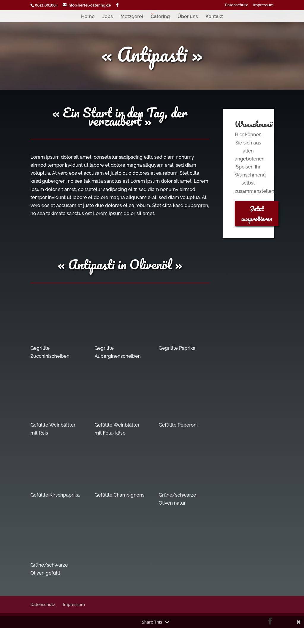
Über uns (188, 17)
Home (88, 17)
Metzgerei (132, 17)
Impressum (263, 5)
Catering (160, 17)
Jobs (107, 17)
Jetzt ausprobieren (256, 213)
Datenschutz (236, 5)
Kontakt (214, 17)
